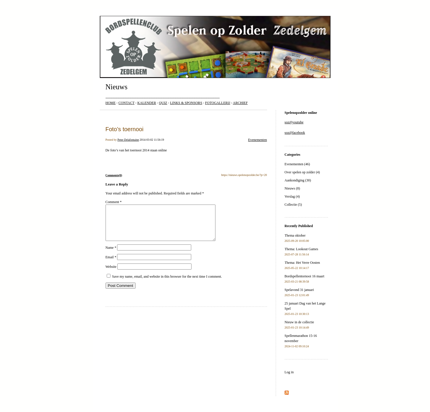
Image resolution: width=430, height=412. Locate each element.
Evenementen (257, 140)
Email (111, 264)
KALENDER (146, 103)
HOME (111, 103)
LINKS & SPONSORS (186, 103)
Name (111, 255)
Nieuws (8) (292, 188)
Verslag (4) (292, 196)
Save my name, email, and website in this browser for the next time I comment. (167, 283)
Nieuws (116, 87)
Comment (114, 202)
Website (111, 274)
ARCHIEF (240, 103)
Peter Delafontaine (128, 139)
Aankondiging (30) (298, 180)
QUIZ (163, 103)
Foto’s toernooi (125, 129)
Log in (289, 372)
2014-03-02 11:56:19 (152, 139)
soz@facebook (295, 133)
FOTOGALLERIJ (217, 103)
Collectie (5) (293, 205)
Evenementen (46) (297, 164)
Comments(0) (114, 175)
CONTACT (127, 103)
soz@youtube (294, 122)
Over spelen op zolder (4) (302, 172)
